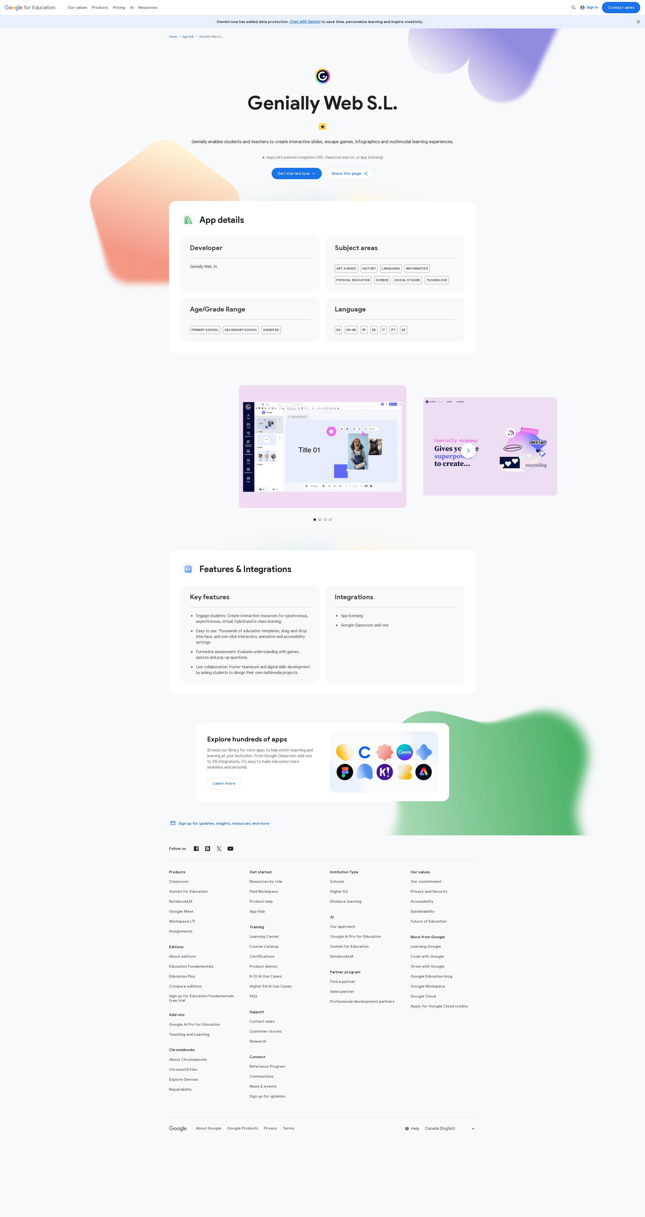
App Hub (188, 36)
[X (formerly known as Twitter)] (219, 848)
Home (173, 36)
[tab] (322, 446)
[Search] (574, 7)
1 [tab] (315, 519)
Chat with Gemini (305, 21)
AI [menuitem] (132, 7)
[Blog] (207, 848)
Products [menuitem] (100, 7)
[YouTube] (230, 848)
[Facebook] (196, 848)
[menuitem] (119, 7)
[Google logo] (178, 1129)
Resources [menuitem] (147, 7)
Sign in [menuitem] (589, 7)
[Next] (468, 450)
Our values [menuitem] (77, 7)
